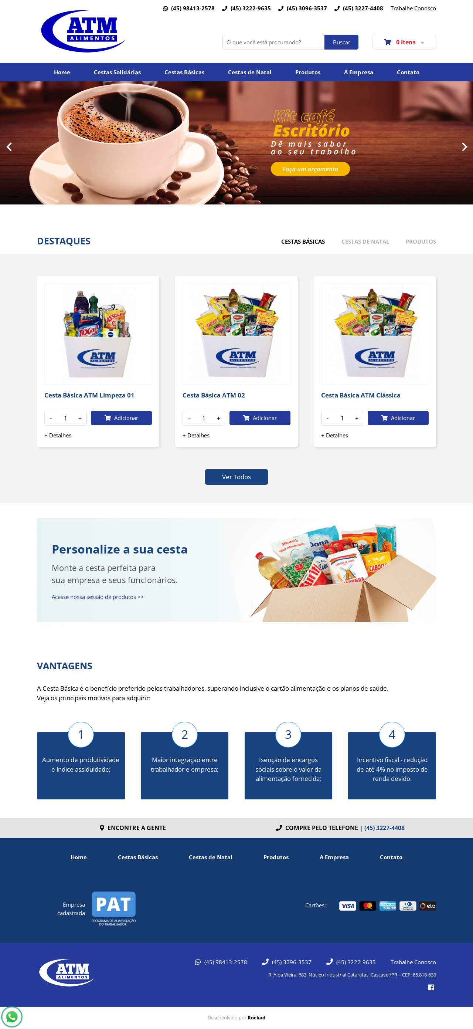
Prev (9, 146)
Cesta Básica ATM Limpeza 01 (89, 395)
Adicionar (121, 418)
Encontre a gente (133, 828)
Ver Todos (236, 477)
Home (62, 72)
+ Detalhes (57, 435)
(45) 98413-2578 (189, 8)
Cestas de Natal (250, 72)
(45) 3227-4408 (358, 8)
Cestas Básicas (184, 72)
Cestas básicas (303, 241)
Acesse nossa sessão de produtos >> (98, 596)
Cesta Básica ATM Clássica (361, 395)
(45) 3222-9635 (246, 8)
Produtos (307, 72)
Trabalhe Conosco (413, 8)
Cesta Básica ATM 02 (214, 395)
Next (464, 146)
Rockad (256, 1017)
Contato (408, 72)
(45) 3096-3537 (302, 8)
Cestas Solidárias (117, 72)
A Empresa (358, 72)
